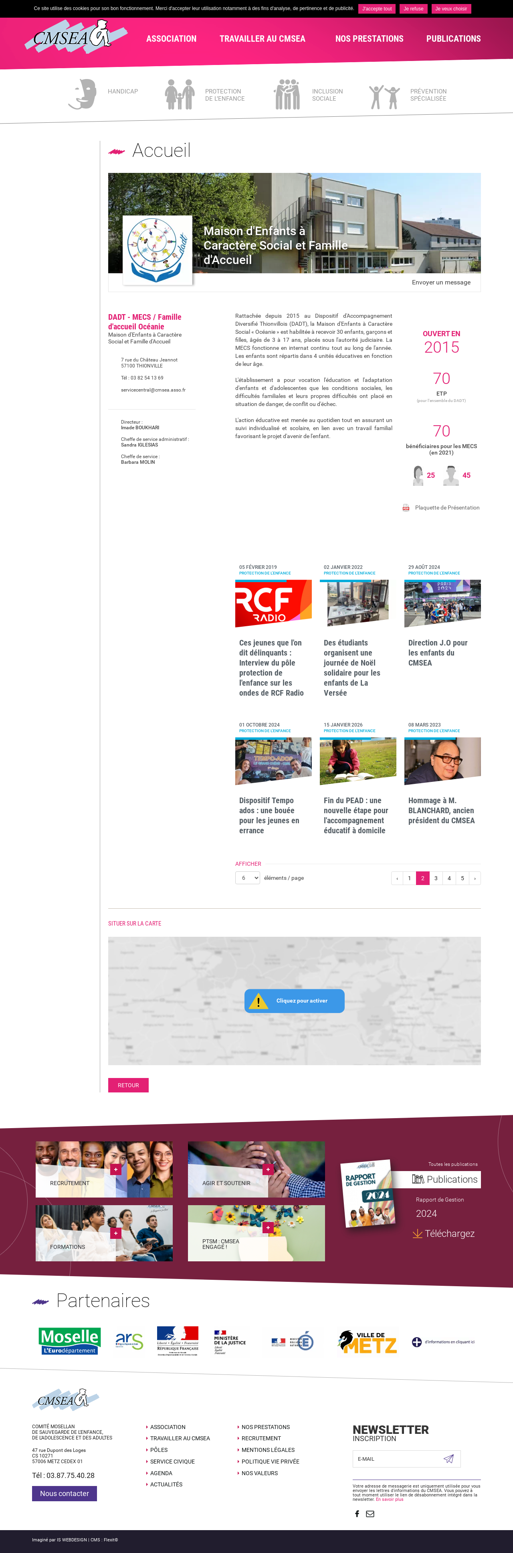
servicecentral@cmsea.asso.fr (147, 390)
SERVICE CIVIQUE (172, 1461)
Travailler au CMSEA (180, 1438)
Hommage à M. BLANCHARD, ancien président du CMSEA (441, 810)
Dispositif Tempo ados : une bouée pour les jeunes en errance (269, 815)
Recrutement (261, 1438)
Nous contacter (64, 1493)
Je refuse (413, 9)
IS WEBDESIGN (72, 1539)
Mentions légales (268, 1450)
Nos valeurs (260, 1473)
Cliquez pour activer (302, 1000)
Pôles (159, 1450)
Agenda (161, 1473)
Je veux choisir (451, 9)
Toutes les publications (453, 1164)
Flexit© (111, 1539)
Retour (128, 1085)
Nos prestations (266, 1426)
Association (168, 1426)
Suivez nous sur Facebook (357, 1513)
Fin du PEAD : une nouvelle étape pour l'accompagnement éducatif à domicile (356, 815)
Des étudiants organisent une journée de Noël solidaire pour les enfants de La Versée (352, 668)
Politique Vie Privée (270, 1461)
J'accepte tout (377, 9)
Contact (370, 1513)
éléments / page (284, 878)
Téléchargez (450, 1233)
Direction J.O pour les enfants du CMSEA (438, 653)
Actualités (166, 1484)
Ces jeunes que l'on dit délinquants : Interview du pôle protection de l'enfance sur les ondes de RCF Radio (271, 668)
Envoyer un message (441, 282)
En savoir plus (390, 1499)
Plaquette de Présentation (447, 507)
